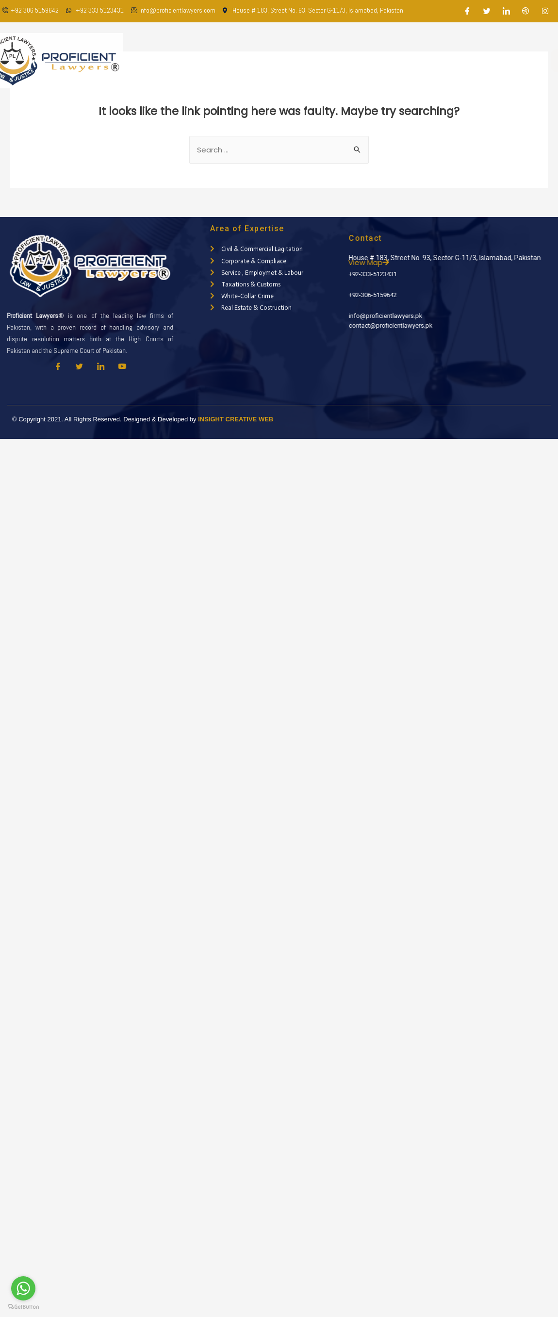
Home (193, 60)
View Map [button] (395, 262)
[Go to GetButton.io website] (23, 1307)
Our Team (280, 60)
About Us (233, 60)
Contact (463, 60)
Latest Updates (406, 60)
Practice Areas (339, 60)
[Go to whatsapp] (23, 1288)
